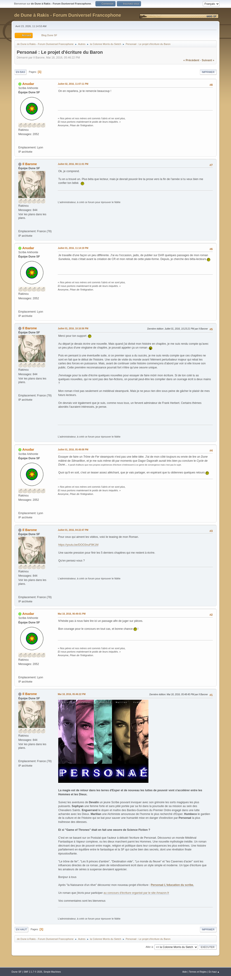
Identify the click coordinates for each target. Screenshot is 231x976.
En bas (20, 72)
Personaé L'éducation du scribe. (172, 885)
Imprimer (208, 72)
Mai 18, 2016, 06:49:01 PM (71, 614)
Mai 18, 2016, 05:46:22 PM (71, 694)
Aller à (149, 947)
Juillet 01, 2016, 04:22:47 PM (73, 530)
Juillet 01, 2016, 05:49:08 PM (73, 449)
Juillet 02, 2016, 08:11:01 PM (73, 164)
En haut (21, 929)
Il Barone (29, 164)
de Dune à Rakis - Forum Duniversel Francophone (67, 15)
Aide (184, 972)
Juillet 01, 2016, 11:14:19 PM (73, 248)
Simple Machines (52, 972)
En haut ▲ (214, 972)
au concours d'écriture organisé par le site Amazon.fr (136, 892)
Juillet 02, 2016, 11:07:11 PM (73, 84)
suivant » (208, 60)
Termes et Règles (198, 972)
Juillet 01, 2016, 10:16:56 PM (73, 328)
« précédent (191, 60)
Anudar (28, 84)
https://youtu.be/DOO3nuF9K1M (78, 544)
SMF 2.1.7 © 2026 (33, 972)
